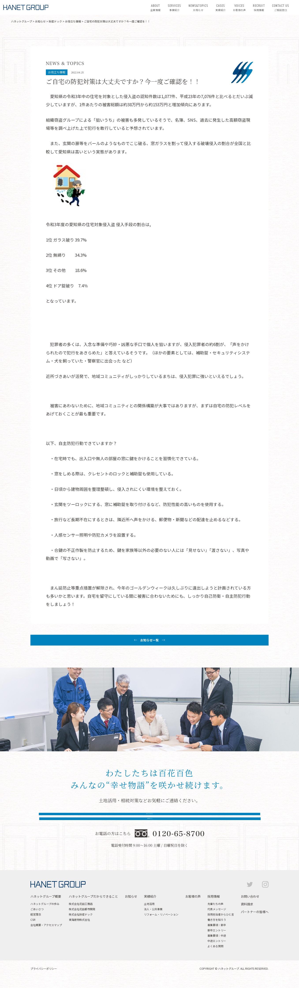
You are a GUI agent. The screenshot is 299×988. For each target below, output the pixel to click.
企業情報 (155, 7)
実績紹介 (220, 7)
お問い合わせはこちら (102, 819)
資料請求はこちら (196, 819)
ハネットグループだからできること (93, 905)
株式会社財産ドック (81, 923)
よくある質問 (215, 954)
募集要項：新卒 (216, 933)
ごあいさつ (37, 917)
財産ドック (55, 21)
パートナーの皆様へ (255, 920)
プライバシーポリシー (43, 977)
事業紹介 (174, 7)
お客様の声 (239, 7)
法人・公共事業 (153, 917)
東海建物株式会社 (79, 928)
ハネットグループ (21, 21)
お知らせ (198, 7)
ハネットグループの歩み (44, 912)
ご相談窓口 (280, 7)
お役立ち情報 (73, 21)
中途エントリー (216, 949)
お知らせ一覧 (149, 640)
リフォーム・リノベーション (161, 923)
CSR (33, 928)
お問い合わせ (250, 905)
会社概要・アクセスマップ (46, 933)
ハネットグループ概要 (45, 905)
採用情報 (259, 7)
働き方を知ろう (216, 928)
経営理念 (35, 923)
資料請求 (247, 912)
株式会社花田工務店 (81, 912)
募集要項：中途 (216, 944)
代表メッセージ (216, 917)
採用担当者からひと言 (220, 923)
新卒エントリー (216, 939)
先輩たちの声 (215, 912)
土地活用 (149, 912)
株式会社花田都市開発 (82, 917)
